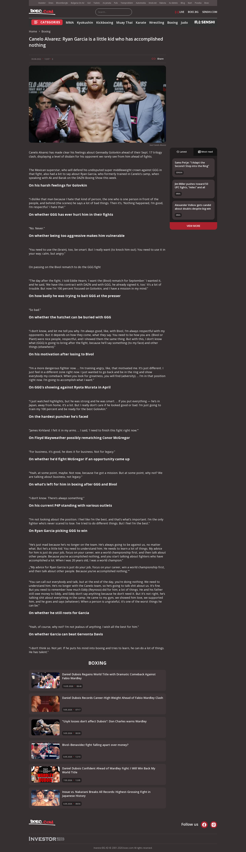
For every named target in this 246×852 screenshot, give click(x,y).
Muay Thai (124, 22)
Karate (141, 22)
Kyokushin (85, 22)
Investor (42, 3)
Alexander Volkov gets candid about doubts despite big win (193, 206)
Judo (184, 22)
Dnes (51, 3)
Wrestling (156, 22)
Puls (116, 3)
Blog (183, 3)
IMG (32, 3)
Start (190, 3)
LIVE (179, 12)
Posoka (198, 3)
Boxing (172, 22)
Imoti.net (153, 3)
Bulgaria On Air (77, 3)
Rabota (163, 3)
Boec (206, 3)
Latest (181, 151)
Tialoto (97, 3)
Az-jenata (107, 3)
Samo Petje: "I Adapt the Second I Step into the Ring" (192, 164)
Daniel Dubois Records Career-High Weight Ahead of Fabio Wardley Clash (112, 698)
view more (193, 226)
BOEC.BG (193, 12)
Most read (205, 151)
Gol (89, 3)
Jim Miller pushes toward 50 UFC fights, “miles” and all (191, 185)
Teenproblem (127, 3)
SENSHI (179, 172)
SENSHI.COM (209, 12)
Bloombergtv (62, 3)
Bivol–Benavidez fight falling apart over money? (95, 745)
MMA (70, 22)
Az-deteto (173, 3)
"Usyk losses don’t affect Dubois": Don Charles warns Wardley (104, 721)
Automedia (141, 3)
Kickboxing (104, 22)
